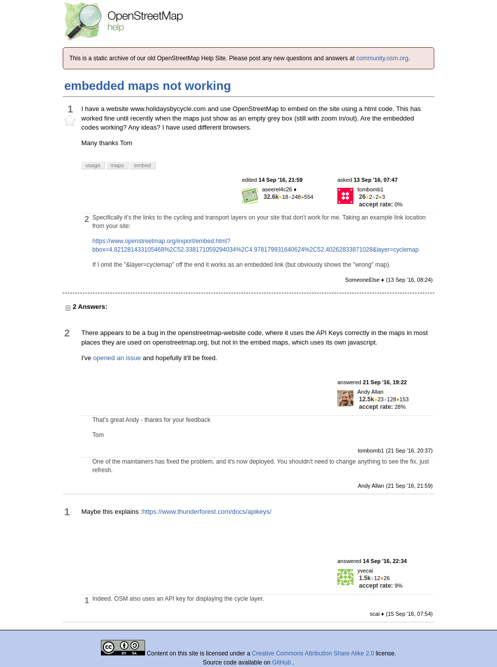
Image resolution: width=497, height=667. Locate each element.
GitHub (282, 662)
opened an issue (117, 358)
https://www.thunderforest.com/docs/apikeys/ (206, 511)
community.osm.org (382, 58)
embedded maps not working (147, 85)
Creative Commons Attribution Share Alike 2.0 (313, 653)
